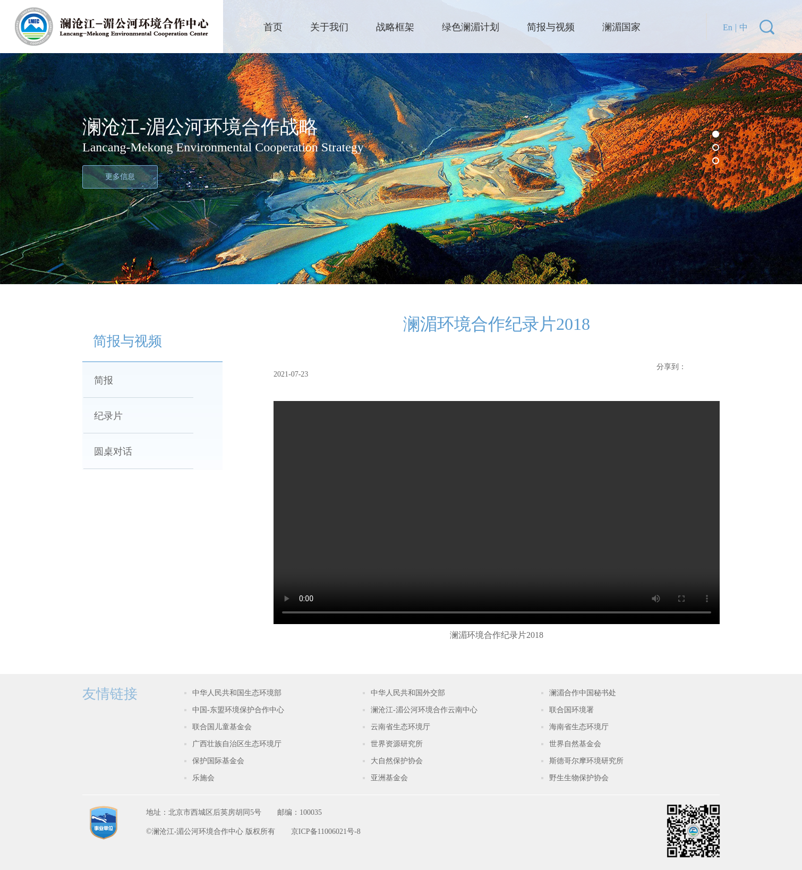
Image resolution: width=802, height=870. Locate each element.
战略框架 (395, 27)
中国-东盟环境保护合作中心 (238, 710)
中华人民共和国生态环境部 (236, 693)
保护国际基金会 (218, 761)
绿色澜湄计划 (470, 27)
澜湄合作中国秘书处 (582, 693)
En (727, 27)
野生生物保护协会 (579, 778)
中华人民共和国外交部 (408, 693)
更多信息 (120, 177)
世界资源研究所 (397, 744)
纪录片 (108, 416)
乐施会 (203, 778)
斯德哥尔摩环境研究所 (586, 761)
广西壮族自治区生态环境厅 (236, 744)
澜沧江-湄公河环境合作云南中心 (424, 710)
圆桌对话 (113, 451)
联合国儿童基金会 (222, 727)
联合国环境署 (571, 710)
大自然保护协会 (397, 761)
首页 (273, 27)
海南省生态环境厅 (579, 727)
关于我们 (329, 27)
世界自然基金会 (575, 744)
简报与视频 (551, 27)
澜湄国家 (621, 27)
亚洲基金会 (389, 778)
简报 (103, 380)
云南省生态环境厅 (400, 727)
